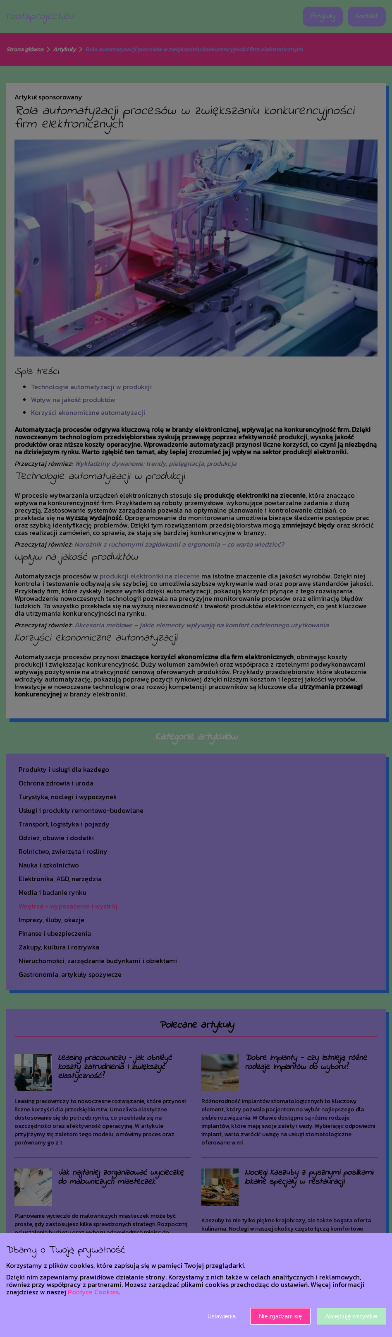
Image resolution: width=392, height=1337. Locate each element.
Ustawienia (222, 1316)
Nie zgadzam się (280, 1316)
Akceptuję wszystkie (351, 1316)
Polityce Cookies (93, 1292)
